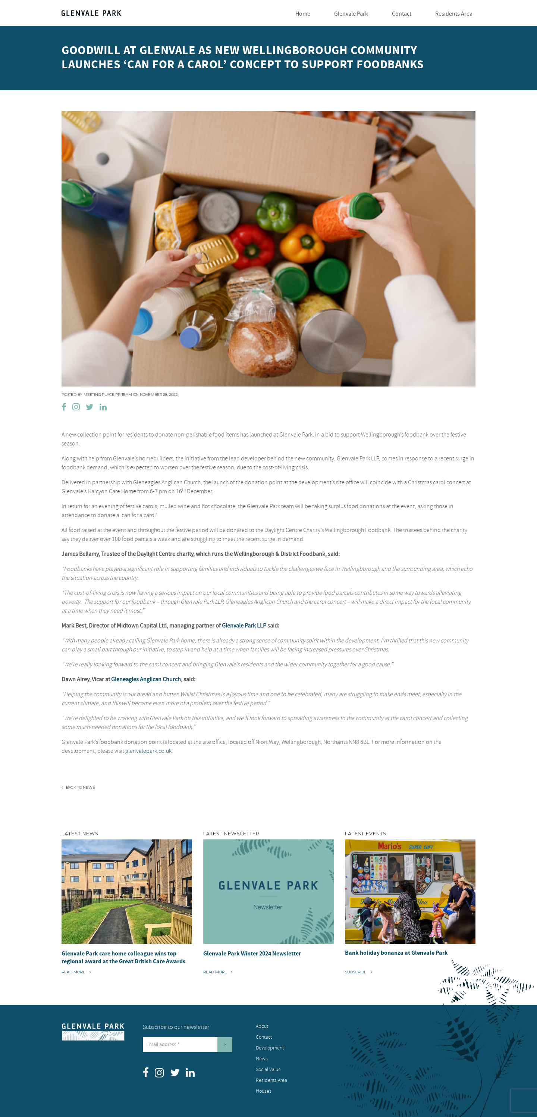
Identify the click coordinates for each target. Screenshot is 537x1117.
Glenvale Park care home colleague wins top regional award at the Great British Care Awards (123, 957)
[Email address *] (180, 1044)
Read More (76, 972)
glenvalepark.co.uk (148, 751)
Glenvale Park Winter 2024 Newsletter (252, 953)
